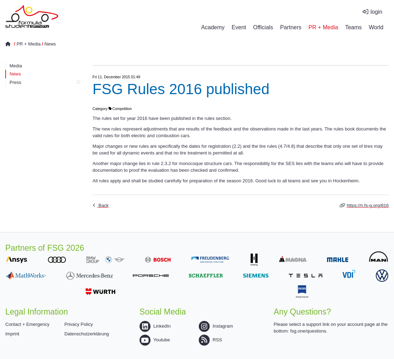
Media (16, 65)
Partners (290, 27)
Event (239, 27)
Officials (263, 27)
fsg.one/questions (308, 331)
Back (103, 205)
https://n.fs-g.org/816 (368, 205)
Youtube (155, 339)
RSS (210, 339)
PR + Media (323, 27)
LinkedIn (155, 326)
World (376, 27)
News (50, 44)
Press (45, 82)
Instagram (216, 326)
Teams (353, 27)
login (376, 12)
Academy (213, 27)
